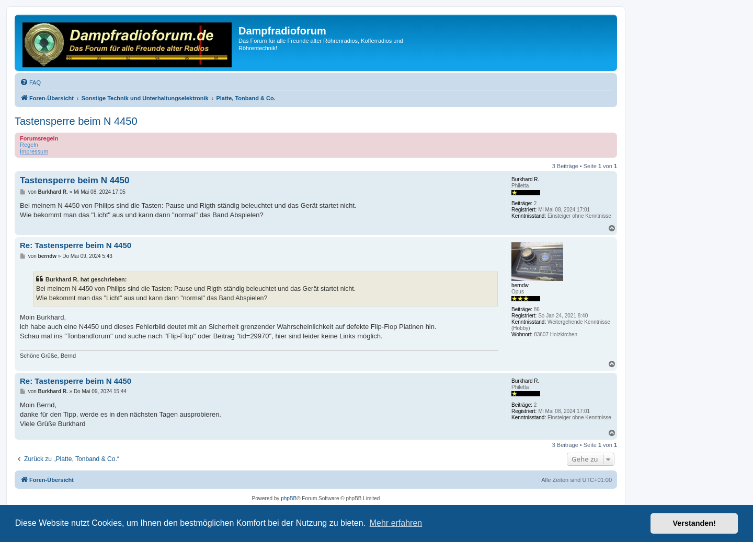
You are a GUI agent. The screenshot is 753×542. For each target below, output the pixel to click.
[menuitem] (30, 82)
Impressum (34, 151)
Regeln (29, 145)
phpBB (288, 498)
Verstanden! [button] (694, 523)
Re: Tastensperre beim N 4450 (75, 245)
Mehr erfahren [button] (396, 523)
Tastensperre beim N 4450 (76, 121)
